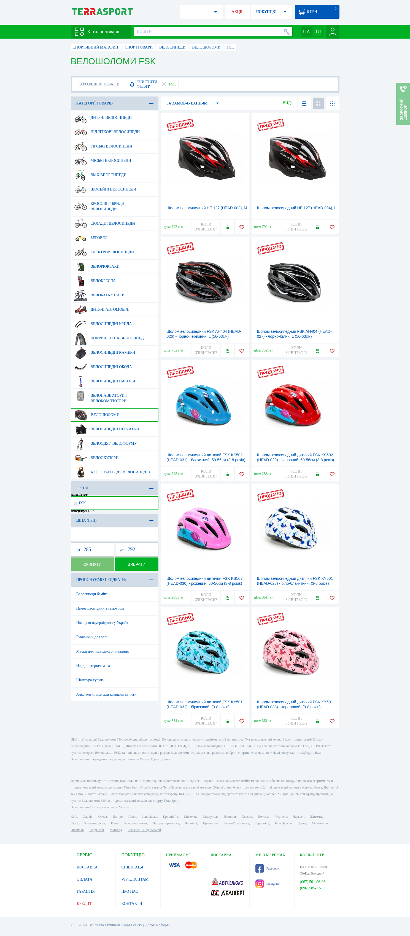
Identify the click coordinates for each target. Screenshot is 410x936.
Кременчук (211, 823)
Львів (132, 817)
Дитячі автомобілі (102, 309)
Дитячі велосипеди (103, 117)
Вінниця (230, 817)
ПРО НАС (130, 891)
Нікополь (77, 830)
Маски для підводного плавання (102, 651)
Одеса (102, 817)
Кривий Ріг (171, 817)
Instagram (267, 883)
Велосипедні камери (104, 352)
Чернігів (281, 817)
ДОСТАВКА (87, 867)
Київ (74, 817)
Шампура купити (90, 680)
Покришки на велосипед (109, 338)
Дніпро (118, 817)
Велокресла (95, 281)
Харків (88, 817)
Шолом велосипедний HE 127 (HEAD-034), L (296, 208)
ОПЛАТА (85, 879)
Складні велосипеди (104, 223)
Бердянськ (96, 830)
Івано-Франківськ (236, 823)
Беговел (91, 238)
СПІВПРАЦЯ (132, 867)
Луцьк (302, 823)
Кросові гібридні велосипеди (100, 204)
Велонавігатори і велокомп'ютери (100, 396)
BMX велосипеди (100, 175)
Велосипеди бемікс (92, 594)
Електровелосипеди (104, 252)
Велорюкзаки (97, 266)
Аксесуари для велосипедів (112, 472)
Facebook (267, 868)
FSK (80, 503)
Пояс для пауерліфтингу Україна (103, 623)
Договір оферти (158, 925)
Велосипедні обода (103, 367)
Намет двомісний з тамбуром (100, 608)
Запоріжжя (149, 817)
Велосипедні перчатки (106, 429)
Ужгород (116, 830)
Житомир (316, 817)
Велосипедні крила (103, 324)
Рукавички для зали (92, 637)
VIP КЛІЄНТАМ (135, 879)
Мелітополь (320, 823)
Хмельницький (94, 823)
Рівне (114, 823)
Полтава (263, 817)
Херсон (247, 817)
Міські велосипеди (102, 160)
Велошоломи (97, 415)
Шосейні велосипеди (105, 189)
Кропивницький (135, 823)
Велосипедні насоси (104, 381)
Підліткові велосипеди (107, 132)
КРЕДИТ (84, 904)
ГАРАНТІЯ (86, 891)
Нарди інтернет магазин (96, 666)
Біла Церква (283, 823)
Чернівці (191, 823)
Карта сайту (132, 925)
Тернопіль (262, 823)
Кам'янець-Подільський (144, 830)
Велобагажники (99, 295)
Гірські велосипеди (103, 146)
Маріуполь (211, 817)
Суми (75, 823)
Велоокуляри (96, 458)
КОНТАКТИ (132, 904)
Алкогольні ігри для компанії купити (106, 694)
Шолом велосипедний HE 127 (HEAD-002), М (207, 208)
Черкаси (298, 817)
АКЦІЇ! (238, 12)
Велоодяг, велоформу (105, 443)
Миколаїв (190, 817)
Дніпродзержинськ (166, 823)
